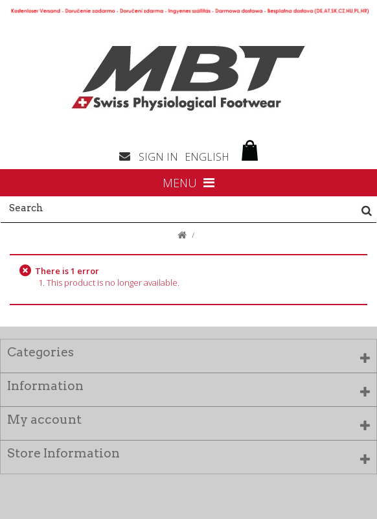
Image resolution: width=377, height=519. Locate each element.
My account (44, 419)
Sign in (158, 157)
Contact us (129, 155)
